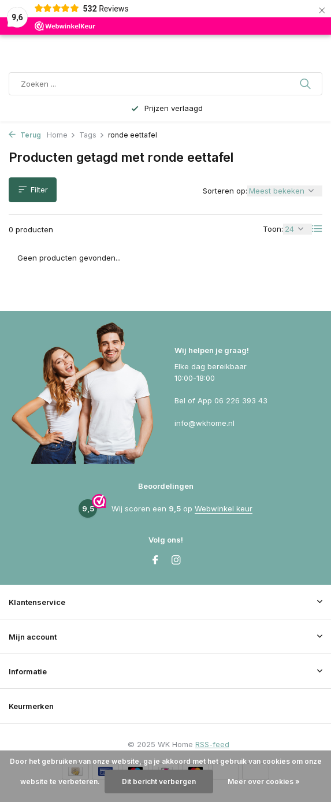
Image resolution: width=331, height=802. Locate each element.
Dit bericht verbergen (159, 781)
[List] (317, 229)
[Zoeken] (165, 83)
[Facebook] (155, 560)
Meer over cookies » (264, 781)
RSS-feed (212, 744)
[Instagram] (176, 560)
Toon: (273, 228)
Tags (92, 135)
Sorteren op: (225, 190)
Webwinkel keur (223, 508)
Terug (25, 135)
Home (61, 135)
